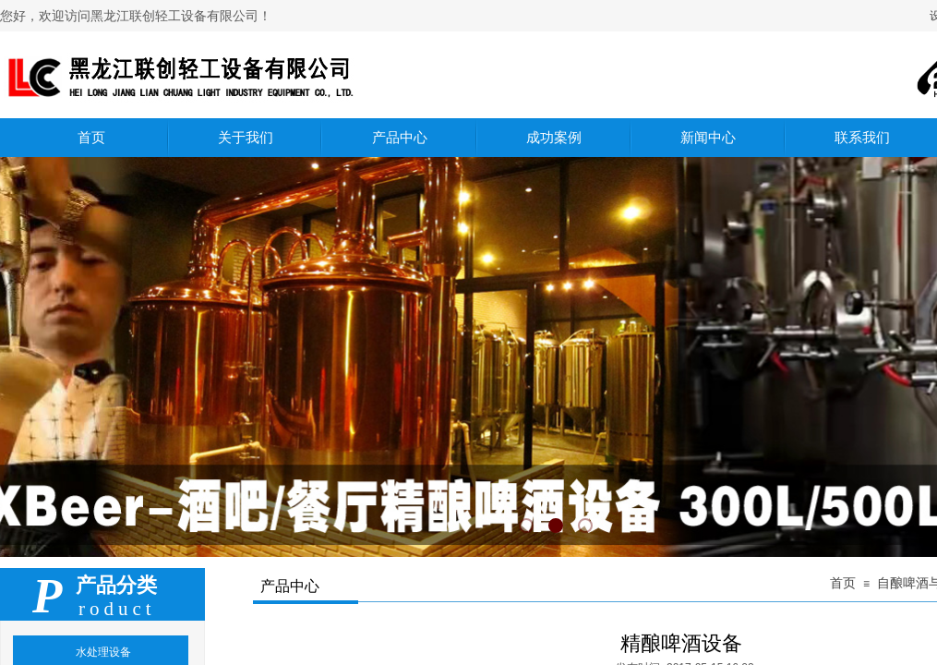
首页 (843, 583)
